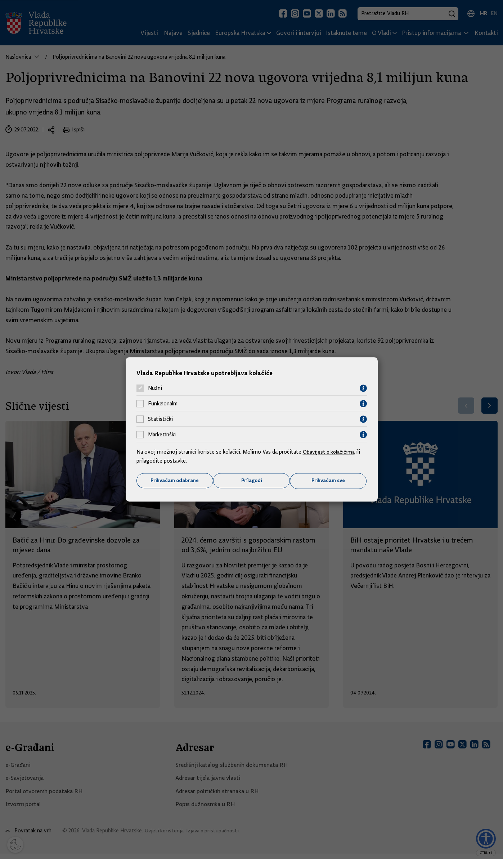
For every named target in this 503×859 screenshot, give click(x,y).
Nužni (155, 388)
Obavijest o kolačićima (330, 451)
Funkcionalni (163, 403)
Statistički (160, 419)
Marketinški (162, 434)
